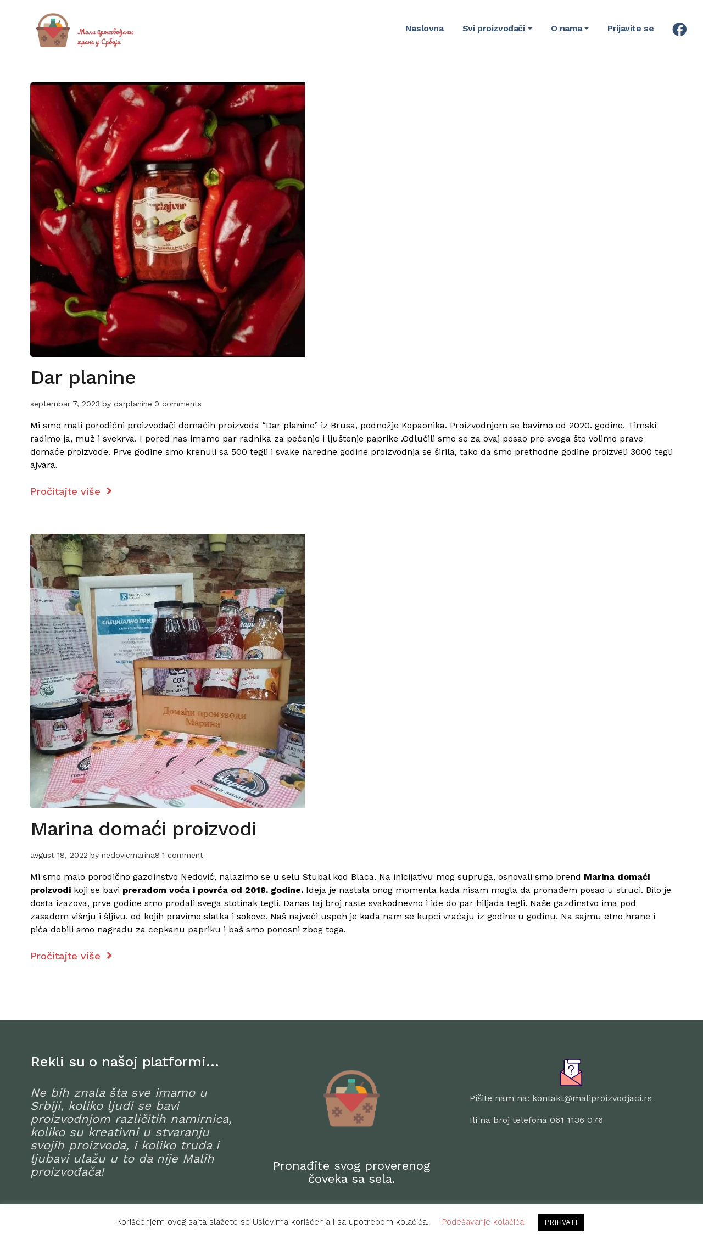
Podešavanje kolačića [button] (483, 1222)
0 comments (178, 403)
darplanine (133, 403)
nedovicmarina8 (131, 855)
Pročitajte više (71, 491)
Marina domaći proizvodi (143, 828)
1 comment (182, 855)
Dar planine (83, 377)
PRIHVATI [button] (560, 1222)
